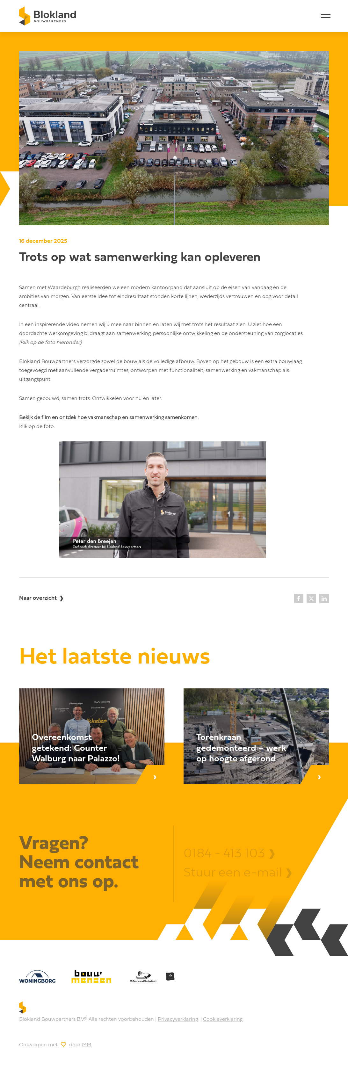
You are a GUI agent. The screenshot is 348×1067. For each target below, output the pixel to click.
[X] (311, 598)
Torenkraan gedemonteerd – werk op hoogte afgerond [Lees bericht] (241, 748)
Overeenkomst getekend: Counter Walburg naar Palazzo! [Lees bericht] (76, 748)
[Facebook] (298, 598)
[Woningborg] (37, 976)
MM (86, 1045)
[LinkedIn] (324, 598)
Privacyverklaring (178, 1019)
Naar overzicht (38, 598)
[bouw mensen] (91, 976)
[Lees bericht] (91, 736)
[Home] (47, 15)
